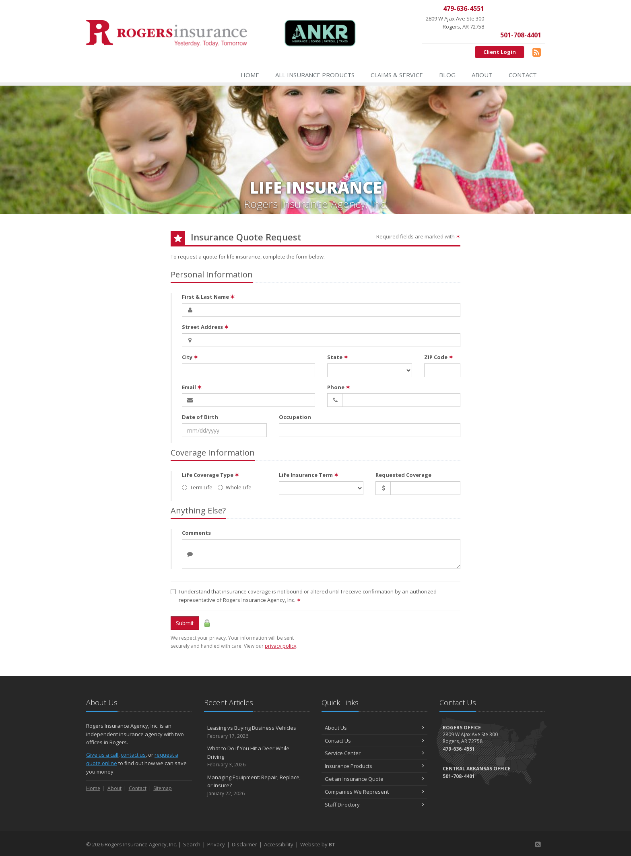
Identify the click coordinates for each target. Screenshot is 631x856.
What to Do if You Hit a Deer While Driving (257, 757)
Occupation (295, 417)
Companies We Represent (374, 791)
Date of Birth (200, 417)
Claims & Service (397, 75)
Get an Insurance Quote (374, 778)
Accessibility (278, 844)
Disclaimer (244, 844)
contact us (133, 754)
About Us (374, 727)
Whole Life (235, 487)
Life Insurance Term (308, 474)
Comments (196, 532)
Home (250, 75)
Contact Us (374, 740)
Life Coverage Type (210, 474)
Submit (185, 623)
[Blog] (536, 52)
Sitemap (162, 788)
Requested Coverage (403, 474)
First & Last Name (208, 296)
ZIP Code (438, 357)
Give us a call (102, 754)
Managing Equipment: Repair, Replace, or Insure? (257, 786)
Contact (523, 75)
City (190, 357)
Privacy (216, 844)
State (337, 357)
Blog (447, 75)
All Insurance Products (315, 75)
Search (191, 844)
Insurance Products (374, 766)
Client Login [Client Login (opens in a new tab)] (499, 51)
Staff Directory (374, 804)
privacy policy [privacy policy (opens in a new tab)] (280, 646)
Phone (338, 387)
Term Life (197, 487)
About (482, 75)
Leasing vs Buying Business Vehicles (257, 732)
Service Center (374, 753)
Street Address (205, 326)
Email (192, 387)
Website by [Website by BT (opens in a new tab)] (317, 844)
